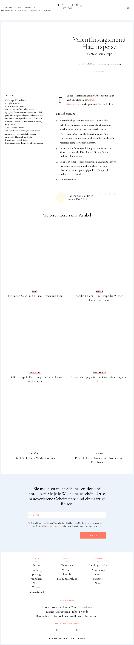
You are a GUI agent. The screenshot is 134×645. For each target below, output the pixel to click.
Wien (36, 583)
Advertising (63, 611)
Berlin (36, 565)
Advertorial (99, 71)
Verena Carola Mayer (87, 63)
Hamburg (36, 570)
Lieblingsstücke (12, 14)
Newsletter (85, 607)
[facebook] (57, 630)
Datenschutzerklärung (54, 526)
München (36, 579)
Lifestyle (42, 8)
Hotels (67, 574)
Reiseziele (67, 565)
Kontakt (56, 607)
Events (50, 611)
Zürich (36, 587)
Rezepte (26, 14)
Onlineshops (38, 14)
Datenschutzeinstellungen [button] (68, 616)
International (36, 592)
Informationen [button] (67, 601)
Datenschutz (43, 616)
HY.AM (82, 638)
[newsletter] (77, 630)
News (98, 583)
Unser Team (70, 607)
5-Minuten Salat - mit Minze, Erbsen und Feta (35, 296)
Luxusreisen (25, 8)
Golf (98, 574)
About (45, 607)
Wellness (67, 570)
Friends (83, 611)
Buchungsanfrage (67, 579)
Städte (8, 8)
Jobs (74, 611)
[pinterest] (70, 630)
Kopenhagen (36, 574)
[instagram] (63, 630)
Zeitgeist (51, 14)
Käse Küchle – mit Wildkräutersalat (35, 458)
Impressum (91, 616)
